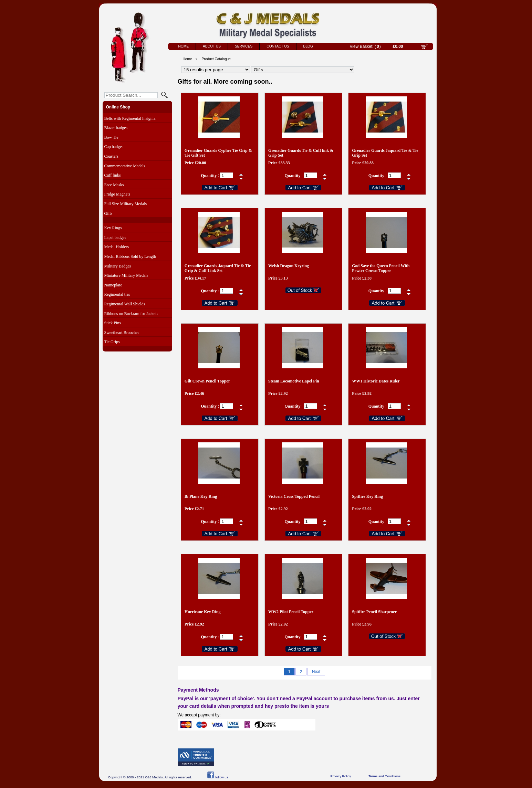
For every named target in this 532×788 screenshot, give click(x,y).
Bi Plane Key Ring (201, 496)
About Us (212, 46)
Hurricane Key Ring (203, 611)
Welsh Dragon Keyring (288, 265)
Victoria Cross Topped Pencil (294, 496)
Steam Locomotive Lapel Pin (293, 381)
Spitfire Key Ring (367, 496)
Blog (308, 46)
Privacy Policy (341, 776)
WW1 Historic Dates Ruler (375, 381)
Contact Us (278, 46)
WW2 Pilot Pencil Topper (290, 611)
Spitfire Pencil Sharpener (374, 611)
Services (243, 46)
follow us (221, 777)
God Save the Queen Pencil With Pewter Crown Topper (380, 268)
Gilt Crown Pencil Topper (207, 381)
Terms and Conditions (384, 776)
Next (316, 671)
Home (183, 46)
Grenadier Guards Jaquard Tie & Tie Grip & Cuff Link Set (218, 268)
